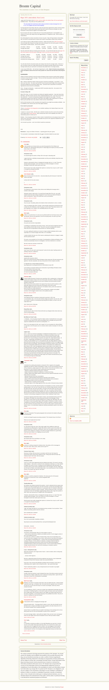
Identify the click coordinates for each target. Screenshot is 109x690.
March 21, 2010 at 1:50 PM (30, 184)
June (82, 72)
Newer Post (24, 640)
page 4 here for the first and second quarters (49, 52)
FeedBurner (82, 37)
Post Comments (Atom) (46, 644)
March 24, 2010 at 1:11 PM (30, 471)
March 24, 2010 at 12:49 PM (30, 440)
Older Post (62, 640)
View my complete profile (76, 420)
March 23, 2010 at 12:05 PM (30, 357)
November (83, 67)
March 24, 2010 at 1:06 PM (30, 448)
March (82, 87)
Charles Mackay (32, 113)
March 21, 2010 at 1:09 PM (30, 171)
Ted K (25, 620)
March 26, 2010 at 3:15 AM (30, 546)
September (83, 120)
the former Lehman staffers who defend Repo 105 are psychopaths (48, 20)
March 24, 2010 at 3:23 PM (30, 503)
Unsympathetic (27, 599)
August (82, 106)
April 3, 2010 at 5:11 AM (29, 617)
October (83, 70)
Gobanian (26, 276)
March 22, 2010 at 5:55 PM (30, 292)
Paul (25, 411)
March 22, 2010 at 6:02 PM (30, 306)
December (83, 89)
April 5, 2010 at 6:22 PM (29, 630)
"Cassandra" (27, 360)
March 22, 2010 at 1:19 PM (30, 273)
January (83, 113)
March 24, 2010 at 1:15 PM (30, 480)
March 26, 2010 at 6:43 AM (30, 568)
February (83, 101)
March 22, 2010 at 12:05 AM (30, 210)
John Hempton (27, 174)
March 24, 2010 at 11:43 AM (30, 433)
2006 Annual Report (58, 41)
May (82, 74)
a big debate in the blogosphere (31, 108)
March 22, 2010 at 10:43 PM (30, 314)
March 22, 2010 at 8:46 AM (30, 253)
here (71, 53)
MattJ (25, 213)
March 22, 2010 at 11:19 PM (30, 329)
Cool (25, 144)
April (82, 77)
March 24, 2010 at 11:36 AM (30, 421)
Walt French (27, 580)
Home (43, 640)
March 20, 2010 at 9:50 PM (30, 150)
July (82, 125)
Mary (25, 443)
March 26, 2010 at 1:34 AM (30, 514)
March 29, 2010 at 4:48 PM (30, 597)
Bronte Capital (30, 6)
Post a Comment (26, 633)
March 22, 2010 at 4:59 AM (30, 245)
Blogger (62, 687)
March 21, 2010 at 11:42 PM (30, 198)
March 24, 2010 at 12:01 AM (30, 408)
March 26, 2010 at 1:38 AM (30, 528)
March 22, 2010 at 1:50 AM (30, 218)
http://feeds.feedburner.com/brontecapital (78, 21)
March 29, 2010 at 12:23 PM (30, 578)
